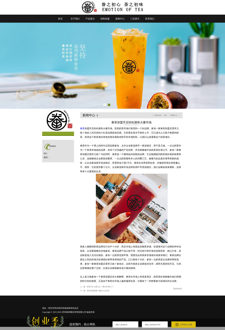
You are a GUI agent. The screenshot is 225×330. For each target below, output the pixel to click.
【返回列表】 (177, 289)
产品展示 (90, 18)
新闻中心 (120, 18)
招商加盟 (105, 18)
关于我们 (75, 18)
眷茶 (82, 128)
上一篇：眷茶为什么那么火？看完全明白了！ (97, 287)
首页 (60, 18)
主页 (165, 115)
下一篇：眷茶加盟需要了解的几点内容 (94, 291)
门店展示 (134, 18)
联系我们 (149, 18)
